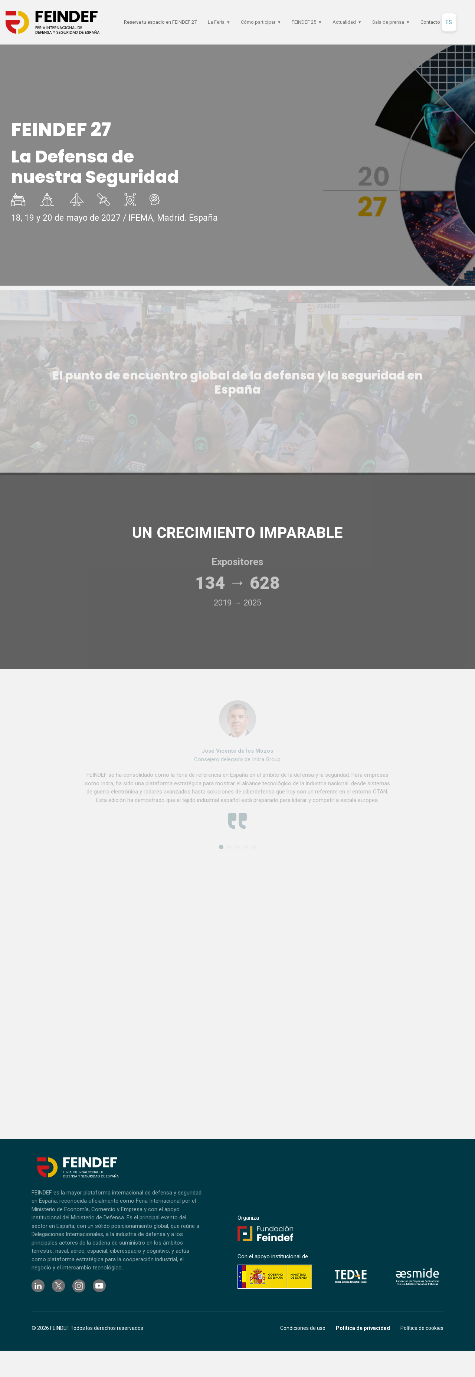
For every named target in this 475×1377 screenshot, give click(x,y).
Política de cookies (421, 1328)
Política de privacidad (363, 1328)
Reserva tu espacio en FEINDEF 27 (160, 22)
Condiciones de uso (302, 1328)
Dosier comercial (435, 161)
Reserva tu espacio (435, 130)
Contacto (430, 22)
